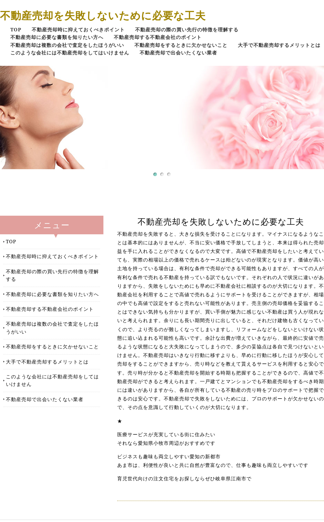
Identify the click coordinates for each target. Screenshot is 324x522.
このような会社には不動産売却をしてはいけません (69, 52)
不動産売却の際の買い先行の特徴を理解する (187, 29)
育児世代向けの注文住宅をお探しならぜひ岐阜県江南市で (184, 478)
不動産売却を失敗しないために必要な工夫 (103, 15)
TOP (15, 29)
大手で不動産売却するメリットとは (279, 45)
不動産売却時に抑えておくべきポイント (78, 29)
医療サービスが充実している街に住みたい (166, 434)
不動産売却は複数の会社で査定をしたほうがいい (67, 45)
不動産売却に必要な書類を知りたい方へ (56, 37)
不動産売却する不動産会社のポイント (158, 37)
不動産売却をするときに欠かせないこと (180, 45)
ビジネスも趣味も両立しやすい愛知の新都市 (169, 456)
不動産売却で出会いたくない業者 (178, 52)
